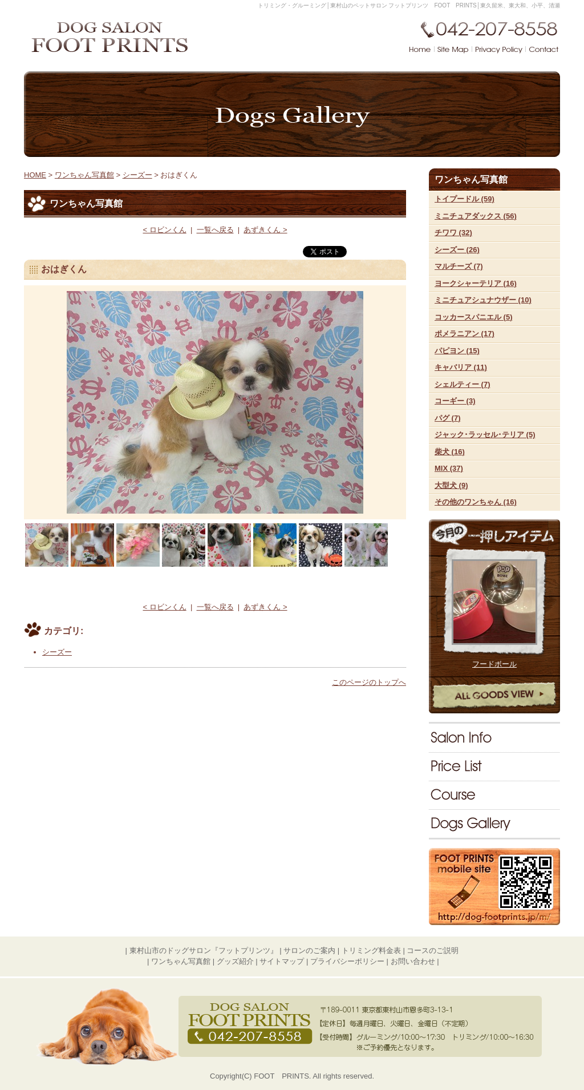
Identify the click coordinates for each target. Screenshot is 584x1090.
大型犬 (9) (451, 485)
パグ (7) (448, 418)
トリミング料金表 (371, 950)
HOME (35, 175)
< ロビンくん (164, 229)
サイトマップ (281, 961)
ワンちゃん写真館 (494, 823)
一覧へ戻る (215, 229)
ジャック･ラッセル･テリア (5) (485, 434)
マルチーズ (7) (459, 266)
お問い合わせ (413, 961)
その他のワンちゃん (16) (476, 502)
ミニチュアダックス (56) (476, 216)
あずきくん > (265, 229)
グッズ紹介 (235, 961)
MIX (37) (449, 468)
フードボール (494, 664)
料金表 (494, 766)
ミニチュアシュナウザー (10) (483, 300)
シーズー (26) (457, 249)
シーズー (137, 175)
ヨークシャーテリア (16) (476, 283)
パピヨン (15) (457, 350)
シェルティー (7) (462, 384)
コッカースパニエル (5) (474, 317)
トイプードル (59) (464, 199)
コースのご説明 (494, 795)
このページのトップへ (369, 682)
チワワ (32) (453, 232)
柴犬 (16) (450, 451)
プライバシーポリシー (347, 961)
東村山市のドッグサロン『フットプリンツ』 (203, 950)
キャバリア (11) (461, 367)
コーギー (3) (455, 401)
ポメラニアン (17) (464, 333)
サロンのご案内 (494, 738)
